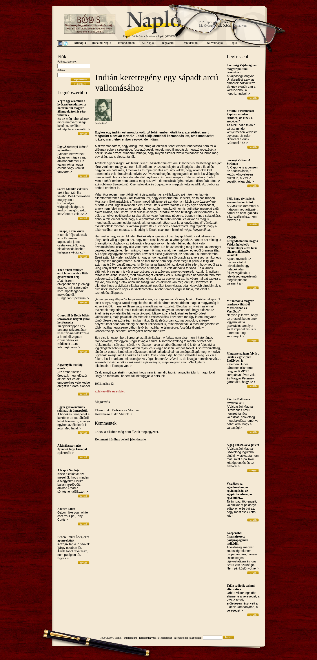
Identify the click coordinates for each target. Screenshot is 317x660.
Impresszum (130, 637)
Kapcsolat (195, 637)
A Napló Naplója (68, 470)
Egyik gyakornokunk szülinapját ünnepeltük (72, 408)
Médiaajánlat (165, 637)
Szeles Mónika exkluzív (72, 189)
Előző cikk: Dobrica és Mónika (117, 410)
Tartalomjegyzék (147, 637)
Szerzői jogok (181, 637)
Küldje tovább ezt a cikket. (110, 391)
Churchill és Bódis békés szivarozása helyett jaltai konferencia (73, 319)
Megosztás (102, 402)
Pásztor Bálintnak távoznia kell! (238, 401)
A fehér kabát (66, 508)
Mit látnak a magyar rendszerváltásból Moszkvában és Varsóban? (240, 306)
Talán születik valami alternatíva (241, 587)
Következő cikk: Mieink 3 (113, 414)
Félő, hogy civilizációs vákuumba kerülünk (241, 200)
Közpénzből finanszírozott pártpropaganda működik (237, 538)
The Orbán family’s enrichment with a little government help (72, 273)
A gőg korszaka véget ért (243, 445)
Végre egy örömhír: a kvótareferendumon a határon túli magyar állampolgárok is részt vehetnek (71, 108)
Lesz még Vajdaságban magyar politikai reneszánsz (242, 69)
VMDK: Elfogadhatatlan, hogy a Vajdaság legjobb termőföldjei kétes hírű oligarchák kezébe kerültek (242, 246)
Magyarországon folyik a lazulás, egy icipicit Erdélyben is (243, 357)
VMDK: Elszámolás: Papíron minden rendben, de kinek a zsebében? (240, 116)
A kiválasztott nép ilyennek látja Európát (72, 447)
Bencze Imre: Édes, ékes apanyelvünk (73, 538)
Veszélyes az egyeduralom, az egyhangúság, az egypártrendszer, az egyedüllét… (239, 490)
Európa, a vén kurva (70, 231)
